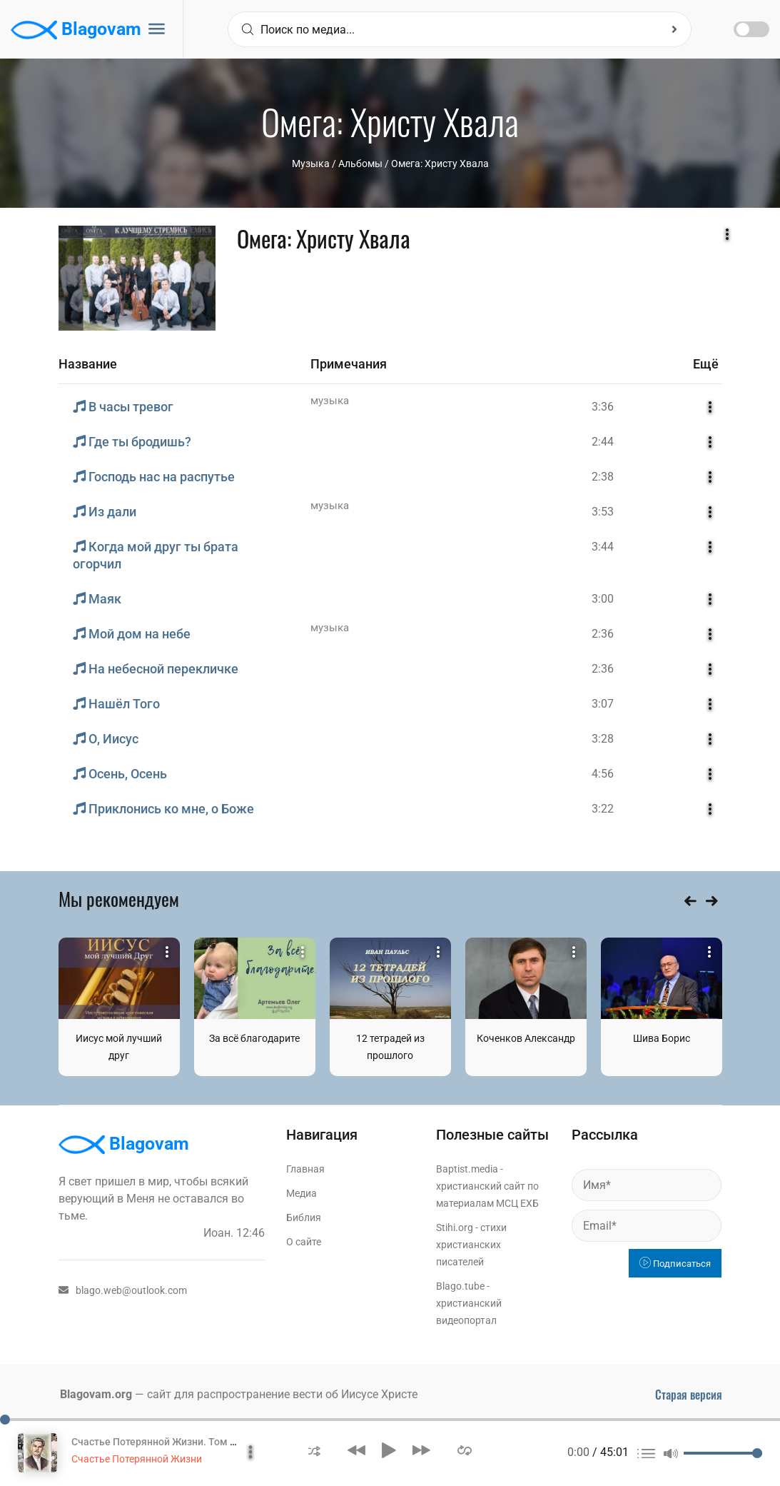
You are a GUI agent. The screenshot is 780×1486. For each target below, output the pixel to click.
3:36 (603, 406)
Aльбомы (360, 163)
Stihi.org (454, 1227)
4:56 (603, 773)
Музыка (311, 163)
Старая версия (688, 1394)
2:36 (603, 634)
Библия (303, 1217)
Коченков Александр (526, 1038)
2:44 (603, 441)
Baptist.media (467, 1169)
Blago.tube (460, 1286)
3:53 (603, 511)
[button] (314, 1450)
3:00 (603, 599)
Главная (305, 1169)
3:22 (603, 808)
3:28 (603, 738)
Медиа (301, 1193)
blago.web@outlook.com (123, 1290)
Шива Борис (661, 1038)
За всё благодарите (254, 1038)
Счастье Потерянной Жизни (136, 1459)
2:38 (603, 476)
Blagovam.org (96, 1394)
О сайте (303, 1241)
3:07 (603, 704)
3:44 (603, 546)
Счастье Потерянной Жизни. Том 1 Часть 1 (172, 1441)
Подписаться (675, 1263)
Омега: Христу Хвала (440, 163)
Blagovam (76, 30)
